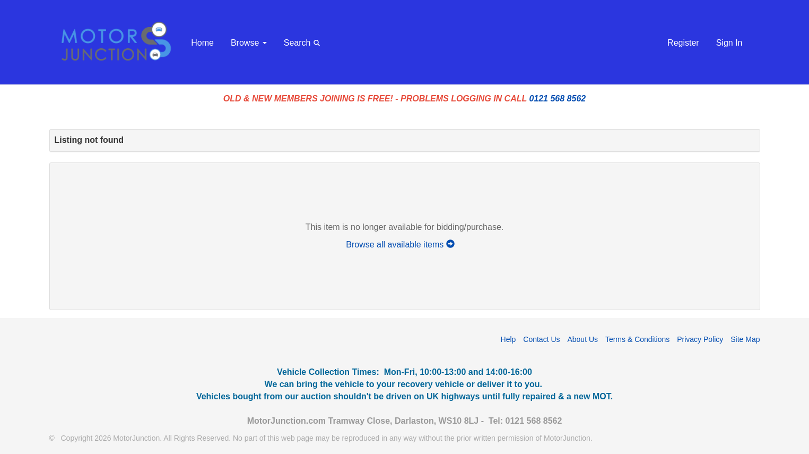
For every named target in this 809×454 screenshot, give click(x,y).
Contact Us (541, 339)
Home (202, 42)
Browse (249, 42)
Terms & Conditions (637, 339)
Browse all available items (404, 244)
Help (508, 339)
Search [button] (304, 42)
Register (683, 42)
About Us (582, 339)
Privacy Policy (700, 339)
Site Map (745, 339)
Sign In (729, 42)
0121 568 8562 (557, 98)
